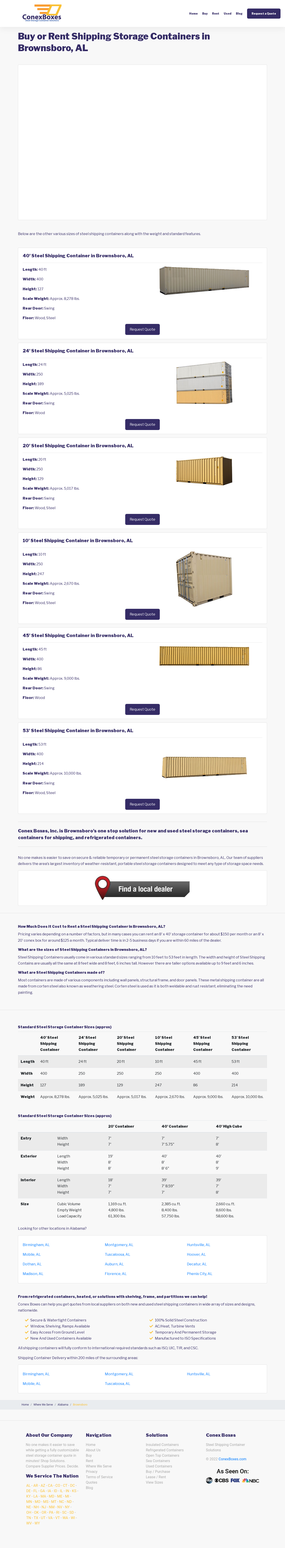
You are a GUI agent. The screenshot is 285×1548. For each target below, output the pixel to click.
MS (45, 1502)
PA (51, 1512)
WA (65, 1518)
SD (71, 1512)
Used (227, 13)
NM (52, 1507)
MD (51, 1496)
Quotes (91, 1482)
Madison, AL (33, 1274)
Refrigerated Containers (165, 1450)
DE (28, 1491)
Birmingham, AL (36, 1245)
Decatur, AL (197, 1264)
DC (72, 1485)
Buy (205, 13)
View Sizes (154, 1482)
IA (49, 1491)
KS (74, 1491)
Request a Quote (264, 13)
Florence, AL (116, 1274)
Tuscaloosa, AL (117, 1254)
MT (53, 1502)
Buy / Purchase (158, 1471)
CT (65, 1485)
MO (37, 1502)
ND (69, 1502)
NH (36, 1507)
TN (28, 1518)
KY (28, 1496)
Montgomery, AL (119, 1245)
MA (43, 1496)
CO (57, 1485)
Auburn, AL (114, 1264)
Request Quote (142, 329)
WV (29, 1523)
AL (28, 1485)
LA (35, 1496)
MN (29, 1502)
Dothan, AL (32, 1264)
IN (67, 1491)
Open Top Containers (162, 1455)
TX (36, 1518)
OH (28, 1512)
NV (59, 1507)
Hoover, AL (196, 1254)
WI (73, 1518)
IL (61, 1491)
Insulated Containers (162, 1445)
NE (28, 1507)
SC (64, 1512)
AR (35, 1485)
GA (42, 1491)
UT (43, 1518)
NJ (44, 1507)
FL (35, 1491)
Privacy (92, 1471)
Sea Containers (158, 1461)
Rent (215, 13)
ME (59, 1496)
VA (50, 1518)
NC (61, 1502)
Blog (239, 13)
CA (50, 1485)
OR (44, 1512)
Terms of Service (99, 1477)
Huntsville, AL (198, 1245)
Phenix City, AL (200, 1274)
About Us (93, 1450)
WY (37, 1523)
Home (193, 13)
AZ (43, 1485)
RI (57, 1512)
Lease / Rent (156, 1477)
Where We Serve (99, 1466)
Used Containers (159, 1466)
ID (55, 1491)
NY (67, 1507)
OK (36, 1512)
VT (57, 1518)
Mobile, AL (32, 1254)
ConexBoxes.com (232, 1459)
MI (67, 1496)
